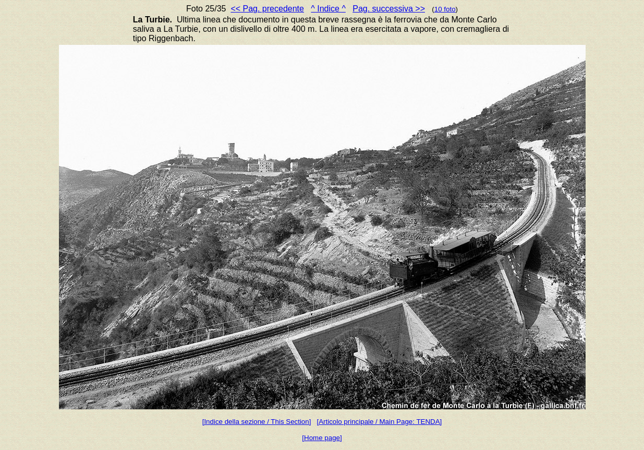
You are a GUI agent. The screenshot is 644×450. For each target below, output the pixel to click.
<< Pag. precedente (267, 8)
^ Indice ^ (328, 8)
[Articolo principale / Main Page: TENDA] (379, 421)
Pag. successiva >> (389, 8)
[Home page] (322, 438)
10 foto (445, 9)
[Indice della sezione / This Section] (256, 421)
